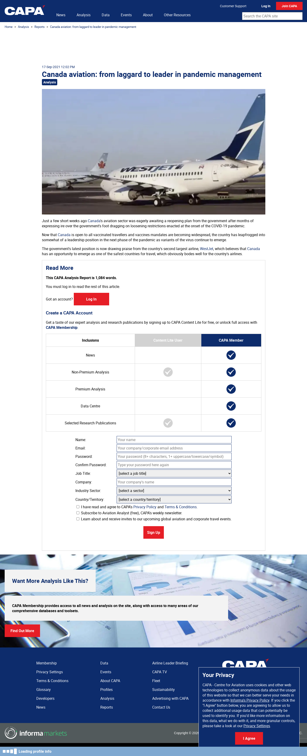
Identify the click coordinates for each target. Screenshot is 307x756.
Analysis (84, 14)
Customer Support (233, 6)
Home (9, 27)
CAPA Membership (62, 327)
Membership (46, 663)
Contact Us (161, 707)
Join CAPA (289, 6)
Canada (94, 220)
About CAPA (110, 680)
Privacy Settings (256, 725)
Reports (39, 27)
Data (106, 14)
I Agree (249, 738)
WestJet (206, 248)
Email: (80, 448)
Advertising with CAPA (170, 698)
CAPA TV (159, 671)
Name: (80, 439)
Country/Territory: (89, 499)
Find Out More (22, 630)
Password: (84, 456)
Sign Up (153, 532)
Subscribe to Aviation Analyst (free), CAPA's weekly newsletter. (129, 512)
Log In (265, 6)
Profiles (106, 689)
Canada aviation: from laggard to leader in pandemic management (93, 27)
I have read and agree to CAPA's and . (137, 506)
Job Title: (83, 473)
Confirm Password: (91, 464)
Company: (83, 482)
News (60, 14)
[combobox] (272, 16)
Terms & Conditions (181, 506)
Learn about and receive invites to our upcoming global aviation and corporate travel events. (154, 519)
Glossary (43, 689)
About (148, 14)
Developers (45, 698)
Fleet (156, 680)
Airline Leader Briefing (170, 663)
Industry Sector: (88, 490)
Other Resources (177, 14)
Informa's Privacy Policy (249, 700)
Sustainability (163, 689)
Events (126, 14)
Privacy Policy (144, 506)
